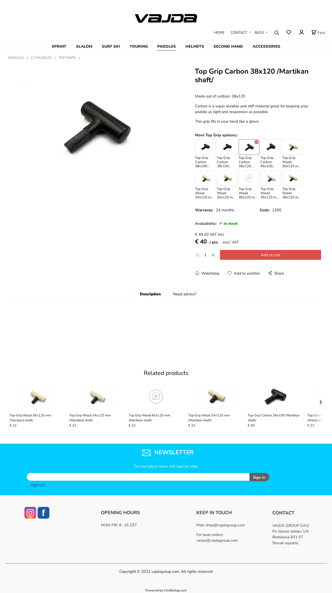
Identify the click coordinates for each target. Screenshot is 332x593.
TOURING (139, 46)
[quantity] (205, 255)
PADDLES (166, 46)
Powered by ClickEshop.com (166, 590)
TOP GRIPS (67, 57)
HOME (219, 32)
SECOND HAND (228, 46)
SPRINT (59, 46)
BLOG (259, 32)
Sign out (38, 484)
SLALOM (84, 46)
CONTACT (239, 32)
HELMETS (194, 46)
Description (150, 294)
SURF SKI (111, 46)
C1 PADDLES (41, 57)
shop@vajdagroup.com (225, 525)
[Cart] (318, 32)
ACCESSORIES (266, 46)
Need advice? (184, 294)
